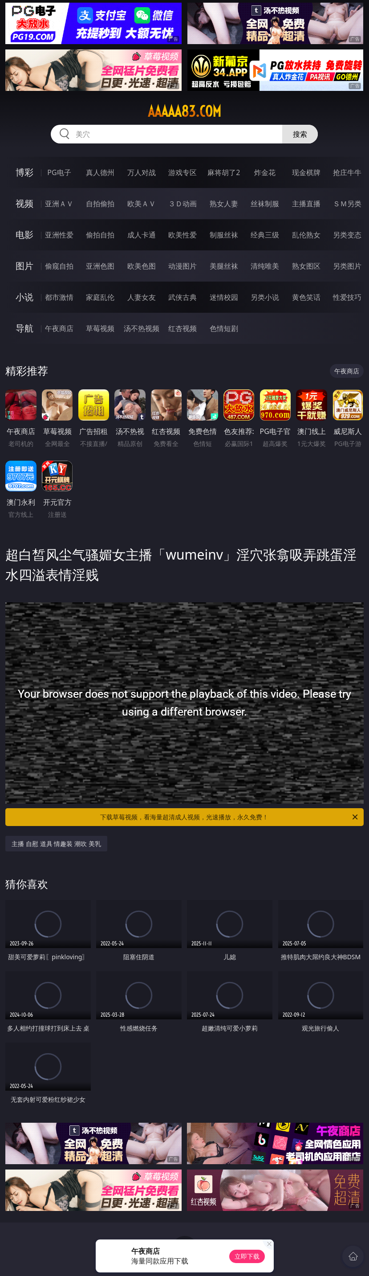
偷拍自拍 (100, 235)
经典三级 (265, 235)
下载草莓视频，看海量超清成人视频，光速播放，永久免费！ (229, 817)
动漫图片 (182, 266)
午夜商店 (59, 328)
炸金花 (265, 172)
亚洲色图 (100, 266)
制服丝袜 (224, 235)
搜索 (300, 134)
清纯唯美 (265, 266)
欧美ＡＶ (141, 204)
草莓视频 (100, 328)
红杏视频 (182, 328)
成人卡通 (141, 235)
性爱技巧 (347, 297)
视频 (24, 203)
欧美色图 (141, 266)
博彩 (24, 172)
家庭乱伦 (100, 297)
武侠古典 (182, 297)
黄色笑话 (306, 297)
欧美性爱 (182, 235)
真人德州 (100, 172)
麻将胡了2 (223, 172)
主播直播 (306, 204)
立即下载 (247, 1256)
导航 (24, 328)
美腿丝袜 (224, 266)
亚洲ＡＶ (59, 204)
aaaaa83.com (184, 111)
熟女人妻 (224, 204)
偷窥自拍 (59, 266)
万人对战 (141, 172)
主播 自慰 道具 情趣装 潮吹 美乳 (56, 843)
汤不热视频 (141, 328)
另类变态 (347, 235)
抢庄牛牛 (347, 172)
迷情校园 (224, 297)
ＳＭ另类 (347, 204)
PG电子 (59, 172)
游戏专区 (182, 172)
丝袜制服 (265, 204)
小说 (24, 297)
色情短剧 (224, 328)
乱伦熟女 (306, 235)
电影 (24, 235)
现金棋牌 (306, 172)
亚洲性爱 (59, 235)
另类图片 (347, 266)
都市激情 (59, 297)
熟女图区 (306, 266)
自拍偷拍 (100, 204)
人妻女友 (141, 297)
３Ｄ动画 (182, 204)
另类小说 (265, 297)
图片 (24, 266)
